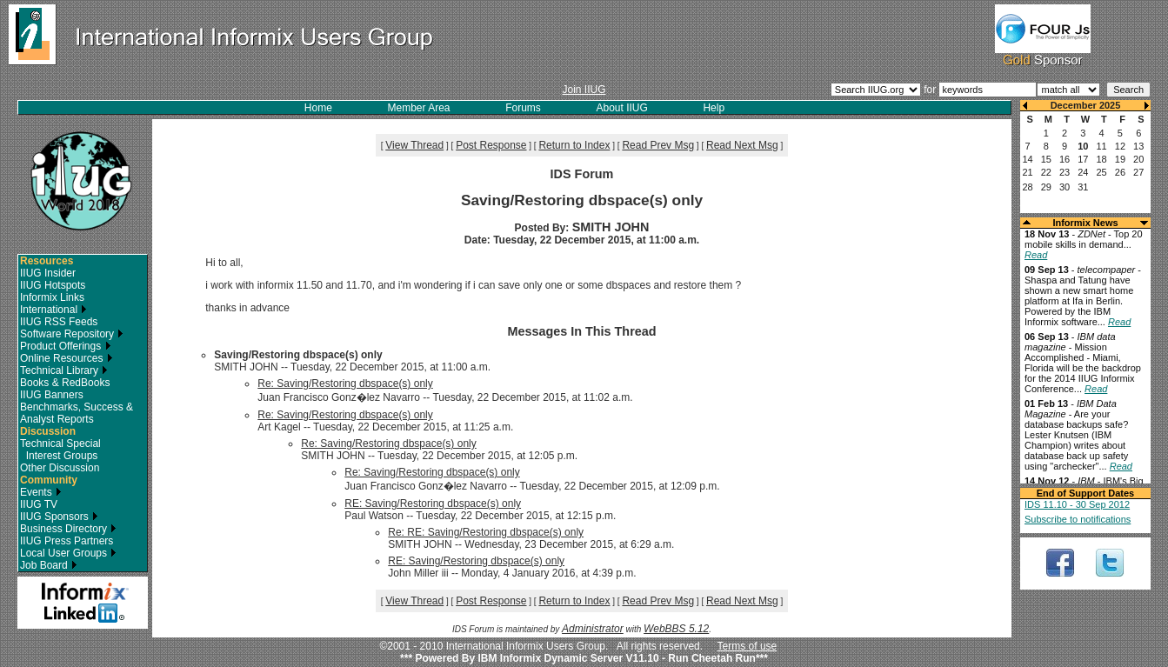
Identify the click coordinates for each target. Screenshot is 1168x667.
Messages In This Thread (581, 331)
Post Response (491, 145)
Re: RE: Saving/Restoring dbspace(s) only (486, 532)
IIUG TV (38, 504)
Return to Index (574, 145)
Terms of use (747, 646)
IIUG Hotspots (52, 285)
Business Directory (68, 529)
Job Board (48, 565)
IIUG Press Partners (66, 541)
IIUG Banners (51, 395)
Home (318, 108)
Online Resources (66, 358)
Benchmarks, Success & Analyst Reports (76, 413)
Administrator (593, 629)
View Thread (414, 145)
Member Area (419, 108)
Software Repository (71, 334)
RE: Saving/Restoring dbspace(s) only (432, 503)
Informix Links (52, 297)
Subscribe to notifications (1078, 519)
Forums (523, 108)
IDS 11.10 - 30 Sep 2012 (1077, 504)
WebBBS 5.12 (676, 629)
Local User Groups (68, 553)
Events (41, 492)
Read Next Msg (742, 145)
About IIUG (621, 108)
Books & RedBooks (65, 383)
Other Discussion (59, 468)
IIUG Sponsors (59, 516)
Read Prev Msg (658, 145)
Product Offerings (65, 346)
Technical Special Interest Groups (60, 449)
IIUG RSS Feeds (58, 322)
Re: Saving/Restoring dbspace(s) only (344, 383)
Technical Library (64, 370)
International (53, 309)
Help (713, 108)
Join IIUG (583, 89)
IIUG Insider (48, 273)
